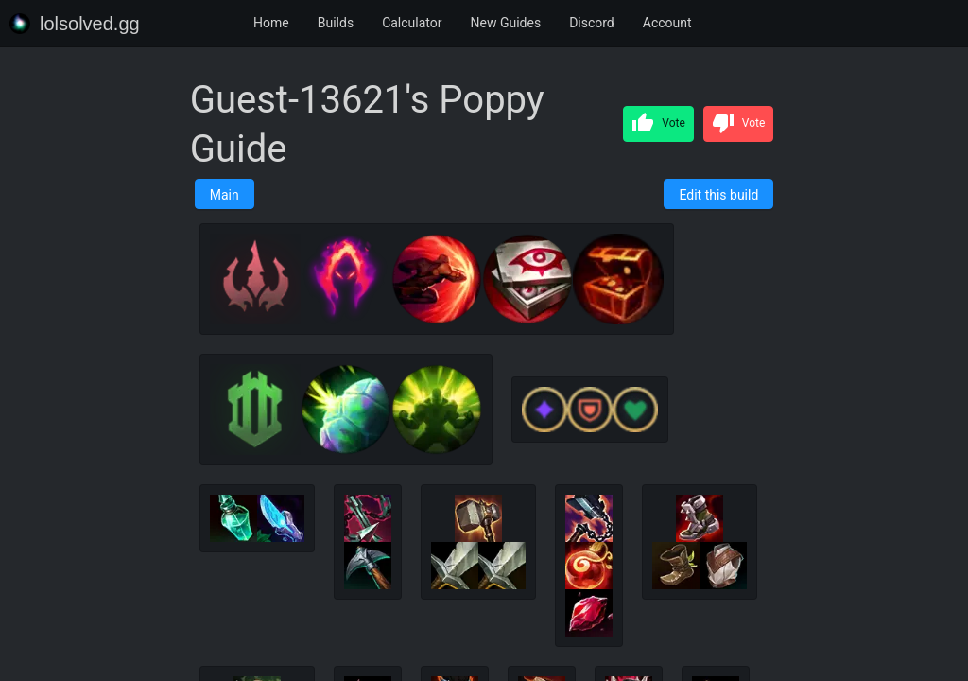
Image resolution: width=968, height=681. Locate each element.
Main (224, 194)
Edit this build (718, 194)
